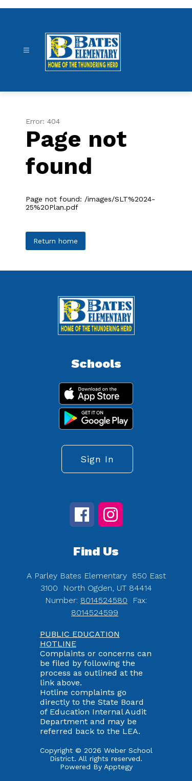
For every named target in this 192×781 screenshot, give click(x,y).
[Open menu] (26, 50)
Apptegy (118, 767)
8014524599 (94, 612)
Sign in (97, 459)
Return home (55, 241)
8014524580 (103, 600)
